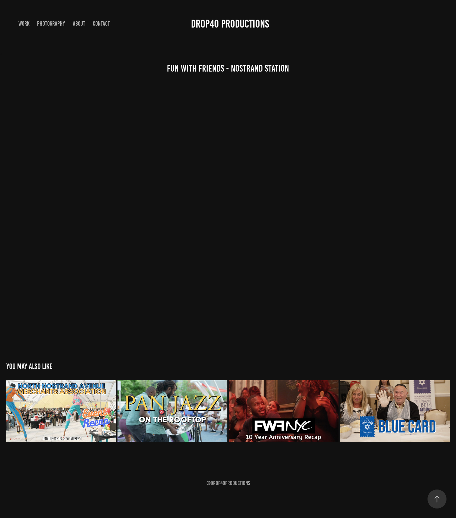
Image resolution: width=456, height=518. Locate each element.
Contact (101, 23)
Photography (51, 23)
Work (23, 23)
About (79, 23)
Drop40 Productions (230, 24)
